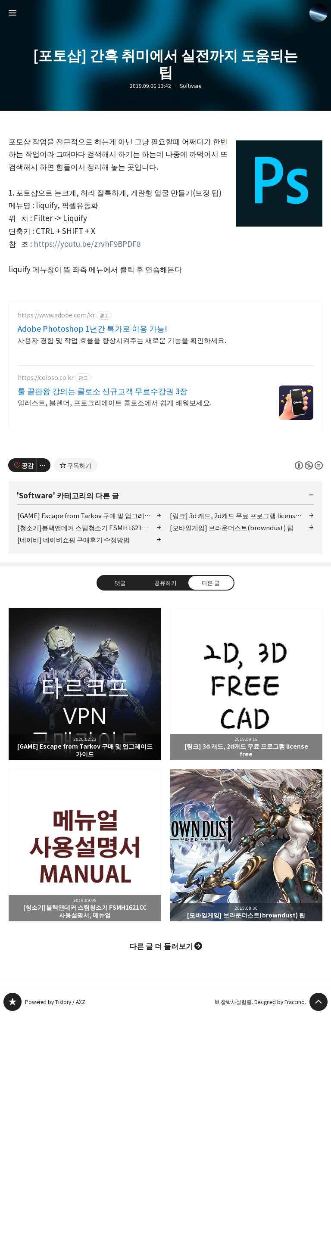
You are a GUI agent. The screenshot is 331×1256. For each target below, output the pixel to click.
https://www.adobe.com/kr (56, 435)
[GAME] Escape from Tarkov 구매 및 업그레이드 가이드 (89, 635)
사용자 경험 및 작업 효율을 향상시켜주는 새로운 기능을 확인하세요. (122, 460)
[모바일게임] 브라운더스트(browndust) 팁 (232, 648)
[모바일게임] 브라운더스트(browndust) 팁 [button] (246, 965)
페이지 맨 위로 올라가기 (318, 1122)
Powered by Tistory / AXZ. (56, 1122)
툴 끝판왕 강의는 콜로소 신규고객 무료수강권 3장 (102, 511)
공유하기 (165, 703)
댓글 (120, 703)
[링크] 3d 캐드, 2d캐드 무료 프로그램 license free (241, 635)
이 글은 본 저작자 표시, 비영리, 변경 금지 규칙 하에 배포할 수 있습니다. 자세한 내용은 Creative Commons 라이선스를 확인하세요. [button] (309, 585)
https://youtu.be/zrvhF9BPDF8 (87, 243)
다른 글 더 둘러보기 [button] (161, 1066)
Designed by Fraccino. (280, 1122)
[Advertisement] (165, 354)
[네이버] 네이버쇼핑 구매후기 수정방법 (73, 660)
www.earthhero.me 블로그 (12, 1122)
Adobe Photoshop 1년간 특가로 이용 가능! (92, 449)
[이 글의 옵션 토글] (43, 586)
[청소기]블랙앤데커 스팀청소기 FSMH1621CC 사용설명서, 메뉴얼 (89, 648)
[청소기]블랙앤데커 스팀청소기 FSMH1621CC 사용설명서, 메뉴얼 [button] (85, 965)
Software (190, 86)
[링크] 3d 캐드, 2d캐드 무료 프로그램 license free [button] (246, 804)
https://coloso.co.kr (46, 498)
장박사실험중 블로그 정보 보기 (318, 13)
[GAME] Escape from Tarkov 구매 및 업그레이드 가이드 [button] (85, 804)
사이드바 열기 (12, 13)
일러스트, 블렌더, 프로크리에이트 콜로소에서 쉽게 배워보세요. (115, 523)
